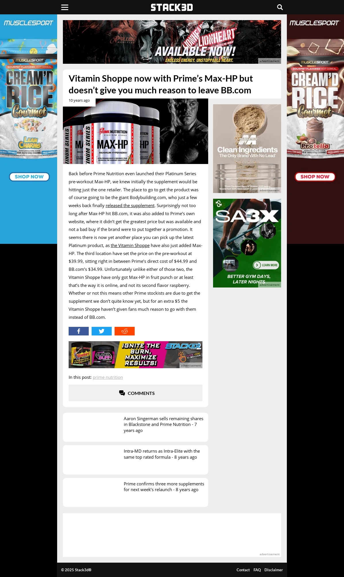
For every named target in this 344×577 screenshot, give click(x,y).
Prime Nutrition (108, 377)
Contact (243, 570)
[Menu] (64, 7)
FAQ (257, 570)
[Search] (280, 7)
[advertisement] (172, 42)
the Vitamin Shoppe (130, 245)
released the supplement (130, 205)
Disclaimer (273, 570)
